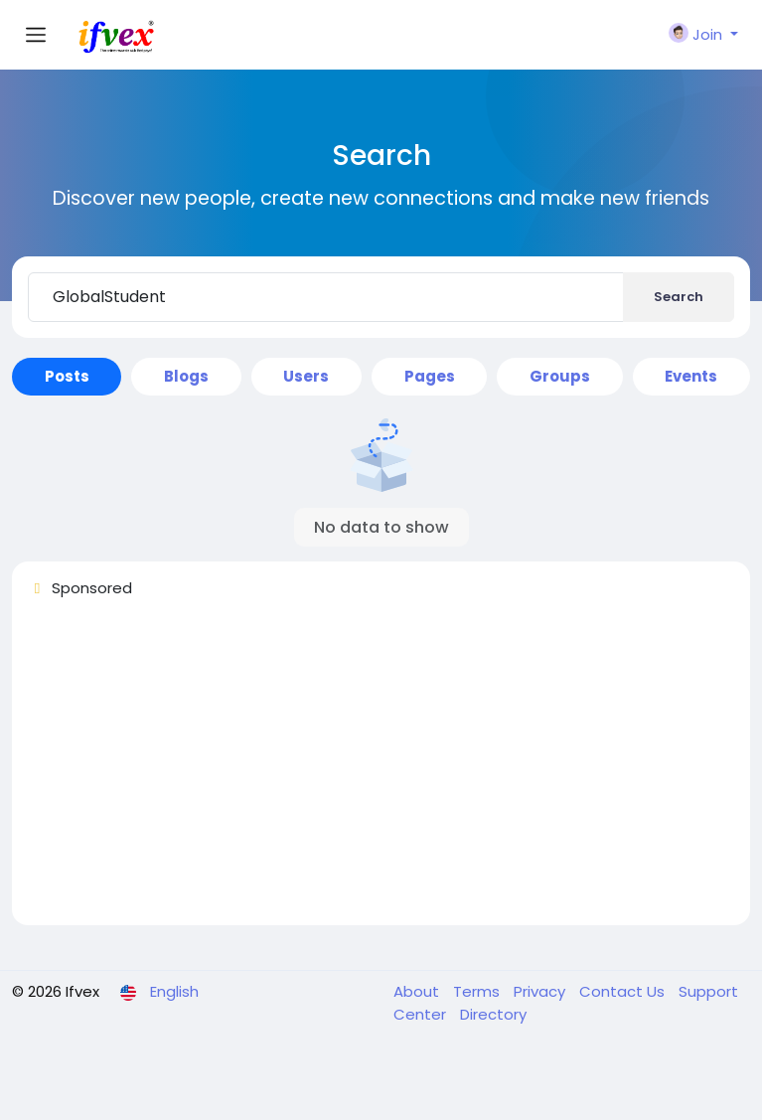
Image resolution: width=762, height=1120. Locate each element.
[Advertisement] (381, 770)
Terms (478, 991)
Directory (493, 1014)
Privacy (541, 991)
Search (678, 296)
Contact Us (624, 991)
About (418, 991)
